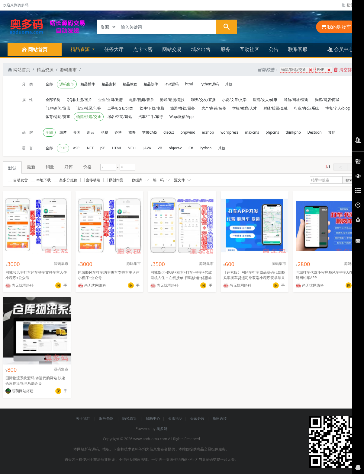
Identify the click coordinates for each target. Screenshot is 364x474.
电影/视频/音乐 (141, 99)
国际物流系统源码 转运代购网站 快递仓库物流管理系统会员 (35, 380)
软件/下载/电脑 (152, 108)
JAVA (147, 148)
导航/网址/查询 (296, 99)
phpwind (188, 132)
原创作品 (113, 180)
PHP (324, 70)
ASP (76, 148)
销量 (50, 167)
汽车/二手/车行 (150, 116)
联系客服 (298, 49)
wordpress (229, 132)
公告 (274, 49)
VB (160, 148)
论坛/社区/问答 (88, 108)
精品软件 (150, 84)
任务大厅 (114, 49)
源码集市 (68, 69)
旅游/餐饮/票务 (182, 108)
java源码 (172, 84)
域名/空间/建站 (120, 116)
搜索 (349, 180)
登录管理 (351, 5)
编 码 (161, 180)
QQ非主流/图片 (79, 99)
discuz (168, 132)
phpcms (272, 132)
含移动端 (90, 180)
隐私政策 (130, 418)
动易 (104, 132)
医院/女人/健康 (265, 99)
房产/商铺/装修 (213, 108)
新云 (90, 132)
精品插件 (87, 84)
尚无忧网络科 (19, 285)
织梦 (63, 132)
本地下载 (41, 180)
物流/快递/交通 (297, 70)
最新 (31, 167)
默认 (12, 168)
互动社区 (249, 49)
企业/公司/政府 (110, 99)
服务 (225, 49)
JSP (102, 148)
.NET (90, 148)
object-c (175, 148)
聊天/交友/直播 (203, 99)
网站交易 (172, 49)
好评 (68, 167)
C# (190, 148)
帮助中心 (153, 418)
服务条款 (106, 418)
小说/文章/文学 (234, 99)
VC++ (132, 148)
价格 (87, 167)
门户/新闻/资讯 (58, 108)
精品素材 (108, 84)
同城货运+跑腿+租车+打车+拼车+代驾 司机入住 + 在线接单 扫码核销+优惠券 (181, 275)
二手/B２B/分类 (120, 108)
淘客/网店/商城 (327, 99)
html (189, 84)
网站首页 (19, 69)
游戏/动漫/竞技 (172, 99)
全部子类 (53, 99)
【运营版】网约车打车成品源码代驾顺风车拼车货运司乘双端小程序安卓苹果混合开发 (254, 278)
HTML (117, 148)
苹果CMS (149, 132)
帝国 (76, 132)
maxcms (252, 132)
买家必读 (197, 418)
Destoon (314, 132)
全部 (49, 84)
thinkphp (293, 132)
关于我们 (83, 418)
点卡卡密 (143, 49)
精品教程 (130, 84)
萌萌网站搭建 (19, 390)
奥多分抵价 (65, 180)
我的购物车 (336, 27)
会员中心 (340, 49)
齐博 (118, 132)
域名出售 (201, 49)
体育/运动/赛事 (58, 116)
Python (205, 148)
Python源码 (208, 84)
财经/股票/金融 (275, 108)
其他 (228, 84)
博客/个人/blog (337, 108)
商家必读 (219, 418)
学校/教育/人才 (244, 108)
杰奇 (132, 132)
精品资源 (45, 69)
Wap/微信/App (181, 116)
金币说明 (175, 418)
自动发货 (18, 180)
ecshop (208, 132)
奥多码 (161, 428)
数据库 (139, 180)
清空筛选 (345, 69)
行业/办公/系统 (306, 108)
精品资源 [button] (80, 49)
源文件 (182, 180)
